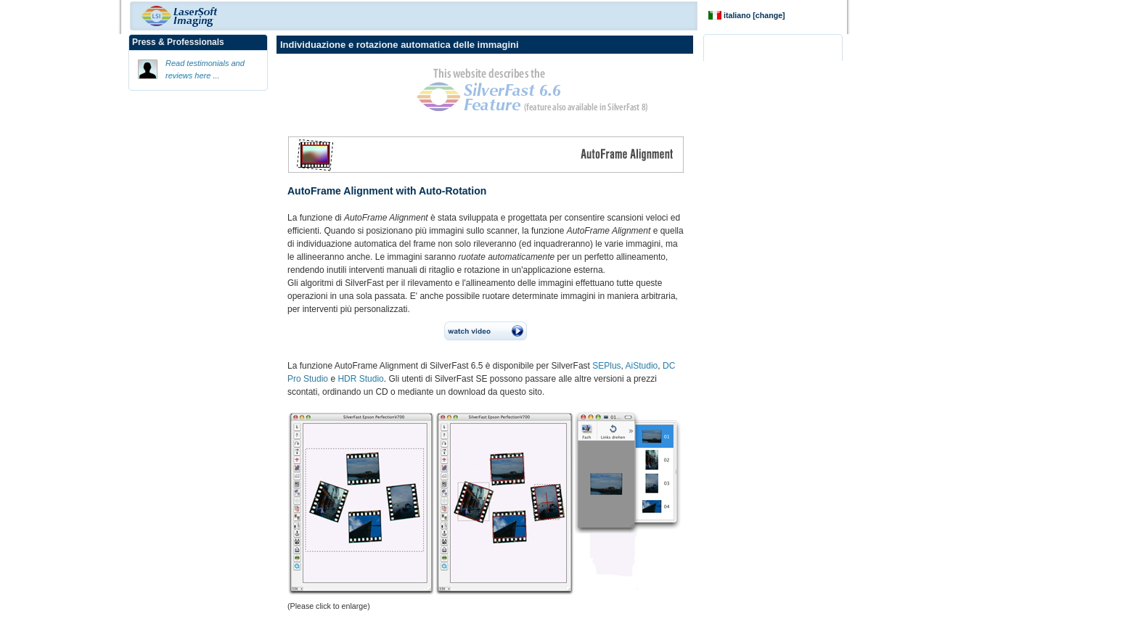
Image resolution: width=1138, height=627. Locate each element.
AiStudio (642, 366)
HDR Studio (360, 379)
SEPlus (606, 366)
